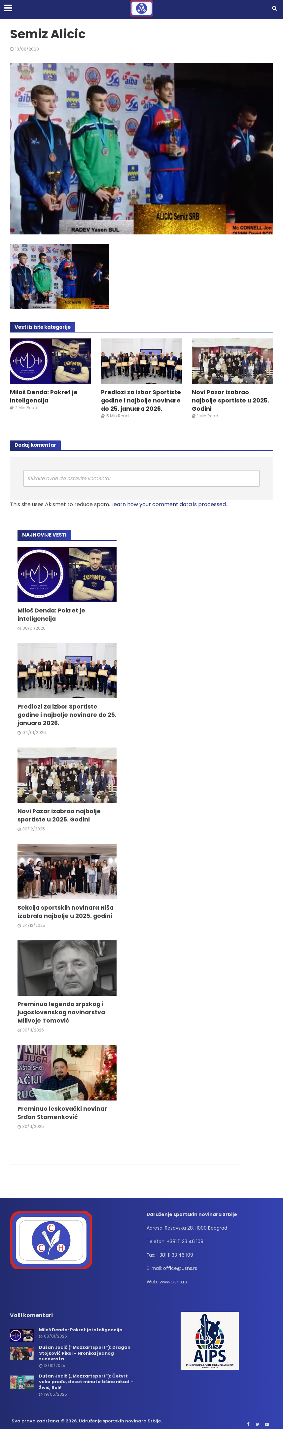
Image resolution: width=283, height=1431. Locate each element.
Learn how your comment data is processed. (169, 504)
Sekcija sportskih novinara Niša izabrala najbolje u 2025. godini (66, 911)
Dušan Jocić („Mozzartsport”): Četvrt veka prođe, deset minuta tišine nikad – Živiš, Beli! (86, 1382)
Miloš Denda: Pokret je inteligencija (44, 396)
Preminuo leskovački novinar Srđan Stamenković (62, 1112)
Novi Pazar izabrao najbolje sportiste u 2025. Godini (230, 400)
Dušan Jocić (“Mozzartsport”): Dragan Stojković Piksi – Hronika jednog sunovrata (84, 1353)
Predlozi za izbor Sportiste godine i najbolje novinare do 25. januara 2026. (141, 400)
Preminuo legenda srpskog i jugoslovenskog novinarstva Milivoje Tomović (61, 1012)
